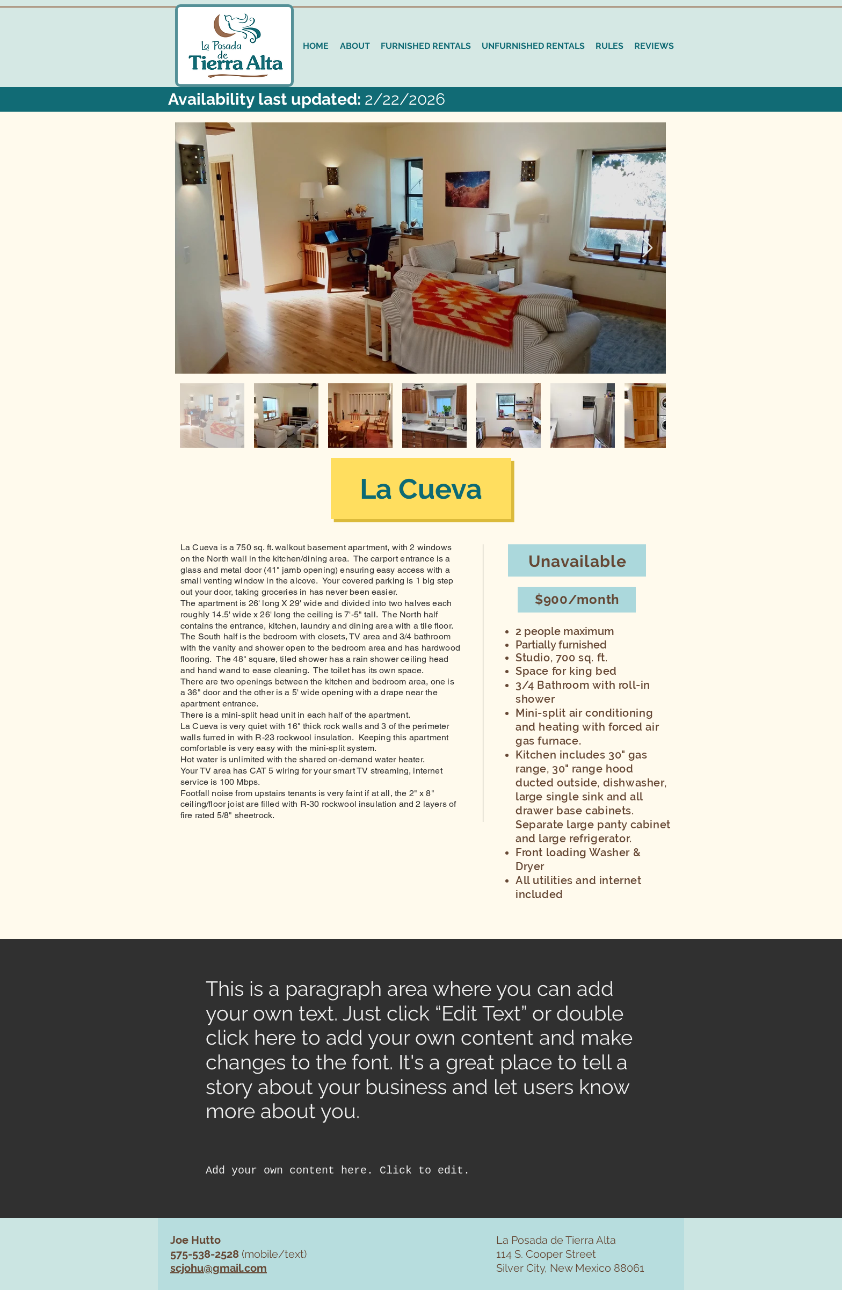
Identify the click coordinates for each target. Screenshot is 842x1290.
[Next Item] (647, 248)
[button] (425, 46)
